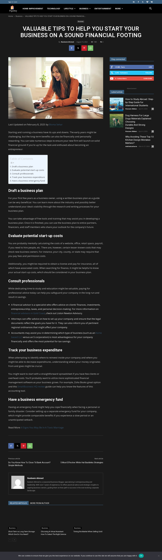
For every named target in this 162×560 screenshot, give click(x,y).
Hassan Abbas (131, 109)
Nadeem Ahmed (67, 42)
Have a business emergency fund (28, 180)
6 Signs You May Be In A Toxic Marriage (42, 427)
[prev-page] (10, 539)
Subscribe (147, 78)
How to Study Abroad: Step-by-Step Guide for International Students (139, 102)
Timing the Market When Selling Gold (88, 532)
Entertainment (103, 8)
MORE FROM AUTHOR (39, 503)
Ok (141, 556)
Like (150, 67)
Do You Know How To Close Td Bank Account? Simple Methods (29, 464)
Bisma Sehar (56, 124)
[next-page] (14, 539)
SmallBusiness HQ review (31, 386)
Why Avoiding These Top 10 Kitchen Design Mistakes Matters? (139, 139)
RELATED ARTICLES (18, 503)
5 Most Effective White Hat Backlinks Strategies (81, 462)
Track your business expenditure (28, 177)
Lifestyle (69, 8)
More (119, 8)
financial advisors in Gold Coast (28, 313)
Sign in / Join (12, 2)
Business (85, 8)
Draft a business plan (22, 166)
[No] (158, 555)
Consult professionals (23, 173)
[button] (150, 9)
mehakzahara (131, 146)
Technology (53, 8)
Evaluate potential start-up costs (28, 170)
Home (10, 16)
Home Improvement (33, 8)
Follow (149, 73)
